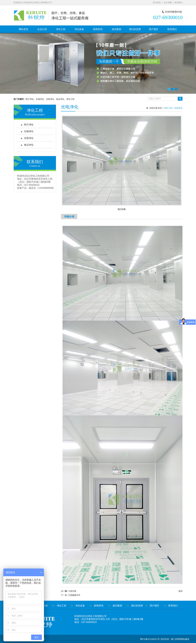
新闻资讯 (98, 29)
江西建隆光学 (74, 595)
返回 (180, 591)
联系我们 (179, 2)
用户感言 (153, 29)
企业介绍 (42, 29)
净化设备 (79, 29)
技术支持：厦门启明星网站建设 (175, 639)
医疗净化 (28, 124)
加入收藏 (168, 2)
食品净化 (28, 145)
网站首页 (23, 29)
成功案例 (116, 29)
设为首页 (157, 2)
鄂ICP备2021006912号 (150, 639)
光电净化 (28, 138)
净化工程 (60, 29)
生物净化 (28, 131)
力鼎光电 (72, 591)
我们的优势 (135, 29)
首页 (160, 108)
